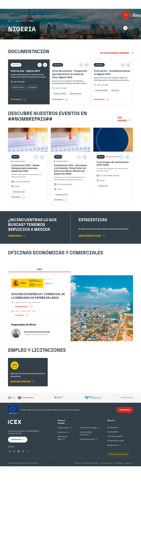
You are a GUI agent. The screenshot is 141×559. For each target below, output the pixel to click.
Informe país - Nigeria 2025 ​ (25, 71)
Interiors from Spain (87, 439)
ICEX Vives (62, 432)
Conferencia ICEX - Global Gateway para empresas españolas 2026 (25, 168)
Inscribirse (18, 197)
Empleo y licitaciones (120, 41)
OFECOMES (82, 41)
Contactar (19, 315)
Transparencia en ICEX (115, 440)
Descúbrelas (125, 410)
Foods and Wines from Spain (86, 433)
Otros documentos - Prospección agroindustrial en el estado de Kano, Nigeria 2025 (69, 74)
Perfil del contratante (114, 436)
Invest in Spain (63, 427)
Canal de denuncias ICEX (118, 454)
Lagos (39, 269)
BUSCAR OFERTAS (20, 382)
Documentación (17, 41)
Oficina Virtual (112, 445)
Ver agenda (123, 119)
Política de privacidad (91, 463)
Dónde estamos (21, 307)
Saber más (15, 236)
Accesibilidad (118, 463)
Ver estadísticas (90, 236)
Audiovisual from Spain (88, 427)
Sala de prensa (112, 427)
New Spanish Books (62, 438)
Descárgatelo (16, 99)
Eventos (51, 41)
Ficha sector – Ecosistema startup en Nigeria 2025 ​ (112, 72)
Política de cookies (106, 463)
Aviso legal (78, 463)
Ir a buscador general (115, 53)
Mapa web (128, 463)
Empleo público (112, 432)
